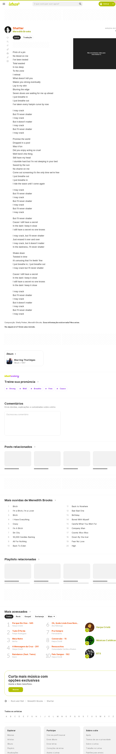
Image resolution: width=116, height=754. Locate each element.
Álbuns (10, 744)
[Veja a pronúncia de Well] (23, 388)
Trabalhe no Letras (94, 748)
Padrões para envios (94, 753)
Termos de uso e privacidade (98, 739)
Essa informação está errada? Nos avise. (61, 322)
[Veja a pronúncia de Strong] (10, 388)
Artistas (10, 739)
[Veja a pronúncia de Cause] (61, 388)
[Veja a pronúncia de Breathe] (36, 388)
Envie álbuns (52, 739)
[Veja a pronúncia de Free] (49, 388)
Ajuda (88, 735)
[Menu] (3, 3)
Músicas (10, 735)
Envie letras (52, 744)
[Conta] (113, 3)
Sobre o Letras (92, 744)
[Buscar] (80, 3)
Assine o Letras (53, 753)
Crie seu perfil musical (56, 735)
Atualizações (12, 753)
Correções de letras (55, 748)
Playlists (10, 748)
